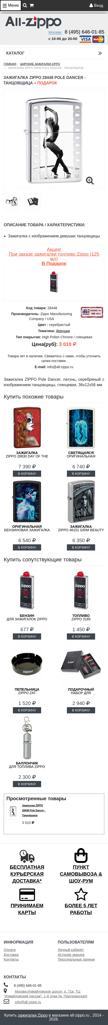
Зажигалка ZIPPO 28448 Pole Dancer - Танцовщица (34, 810)
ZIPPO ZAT (27, 691)
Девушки (63, 331)
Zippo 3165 (80, 617)
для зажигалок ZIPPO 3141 (27, 619)
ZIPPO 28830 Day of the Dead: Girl (27, 456)
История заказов (71, 955)
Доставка (11, 955)
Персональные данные (76, 959)
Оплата (10, 950)
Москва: (55, 32)
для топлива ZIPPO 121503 (27, 766)
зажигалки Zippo (33, 1015)
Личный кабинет (71, 950)
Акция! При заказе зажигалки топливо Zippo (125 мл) (54, 256)
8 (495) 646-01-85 (84, 32)
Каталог (54, 53)
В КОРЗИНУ (27, 473)
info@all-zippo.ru (28, 1002)
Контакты (11, 959)
